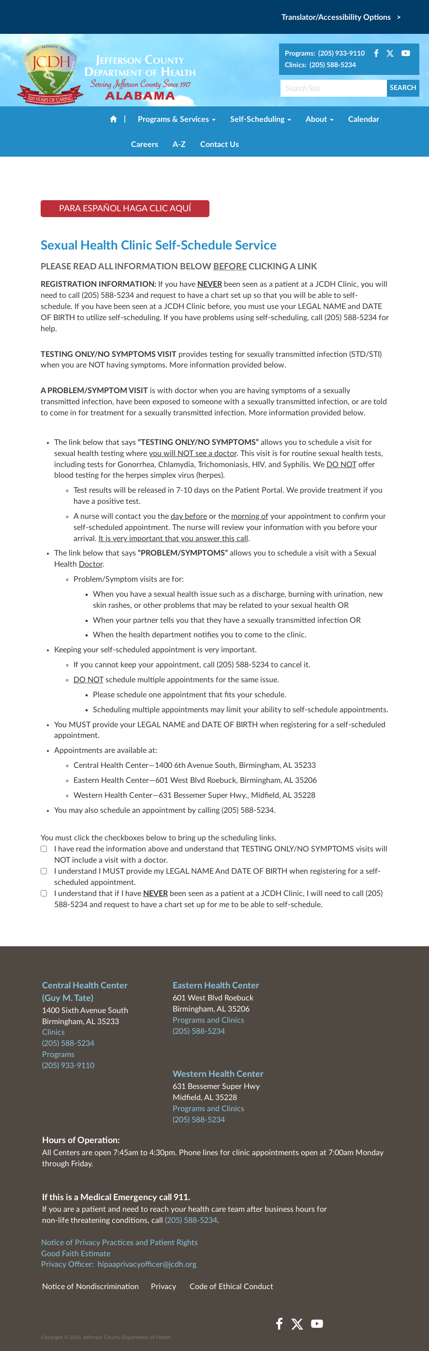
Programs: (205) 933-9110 (325, 53)
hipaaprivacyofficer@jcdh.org (147, 1264)
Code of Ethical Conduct (231, 1287)
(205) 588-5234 (68, 1043)
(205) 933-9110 (68, 1066)
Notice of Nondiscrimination (90, 1287)
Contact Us (219, 144)
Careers (144, 144)
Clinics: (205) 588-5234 (320, 65)
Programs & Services (177, 119)
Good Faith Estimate (75, 1254)
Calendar (363, 119)
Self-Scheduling (260, 119)
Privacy (163, 1287)
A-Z (179, 144)
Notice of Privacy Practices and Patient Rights (119, 1243)
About (320, 119)
